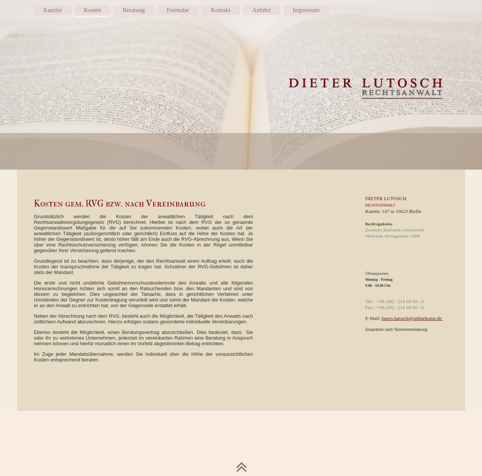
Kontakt (220, 10)
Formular (178, 10)
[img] (241, 85)
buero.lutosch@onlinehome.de (412, 318)
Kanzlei (52, 10)
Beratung (134, 10)
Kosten (92, 10)
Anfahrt (261, 10)
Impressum (306, 10)
